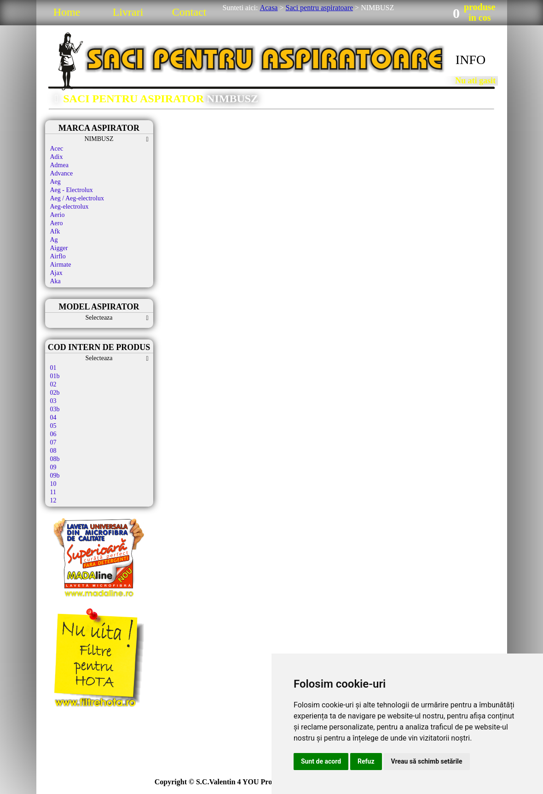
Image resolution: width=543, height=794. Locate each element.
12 (53, 500)
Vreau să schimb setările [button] (426, 761)
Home (67, 12)
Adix (56, 156)
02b (55, 392)
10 (53, 483)
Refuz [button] (366, 761)
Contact (189, 12)
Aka (55, 281)
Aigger (59, 248)
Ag (54, 239)
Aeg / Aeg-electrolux (77, 198)
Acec (57, 148)
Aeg (55, 181)
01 (53, 367)
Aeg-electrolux (69, 206)
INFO (470, 60)
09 (53, 467)
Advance (61, 173)
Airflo (58, 256)
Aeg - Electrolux (71, 190)
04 (53, 417)
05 (53, 425)
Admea (59, 165)
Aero (56, 223)
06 (53, 434)
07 (53, 442)
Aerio (57, 214)
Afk (55, 231)
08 (53, 450)
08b (55, 458)
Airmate (60, 264)
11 (53, 492)
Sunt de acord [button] (321, 761)
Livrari (128, 12)
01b (55, 376)
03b (55, 409)
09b (55, 475)
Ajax (56, 272)
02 (53, 384)
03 (53, 400)
